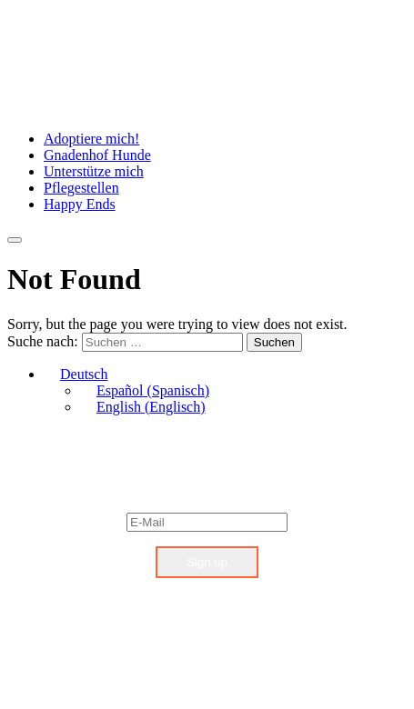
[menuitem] (75, 374)
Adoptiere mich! (91, 138)
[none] (225, 390)
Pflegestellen (81, 187)
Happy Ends (80, 204)
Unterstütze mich (94, 171)
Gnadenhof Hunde (97, 155)
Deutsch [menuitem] (83, 374)
